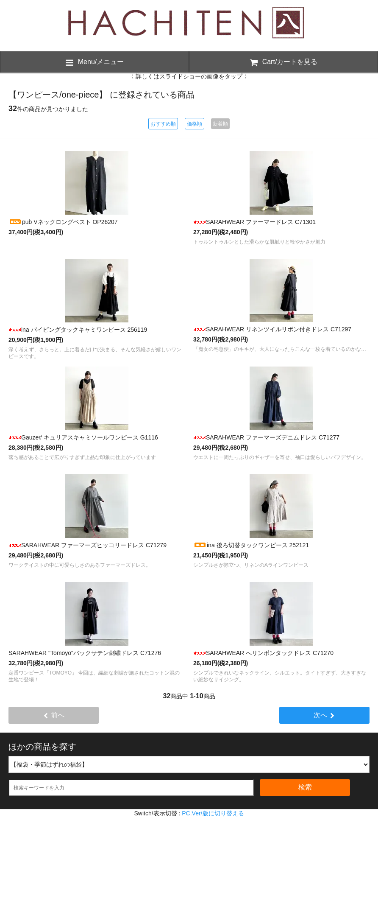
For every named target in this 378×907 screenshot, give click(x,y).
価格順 (194, 124)
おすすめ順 (163, 124)
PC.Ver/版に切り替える (213, 813)
